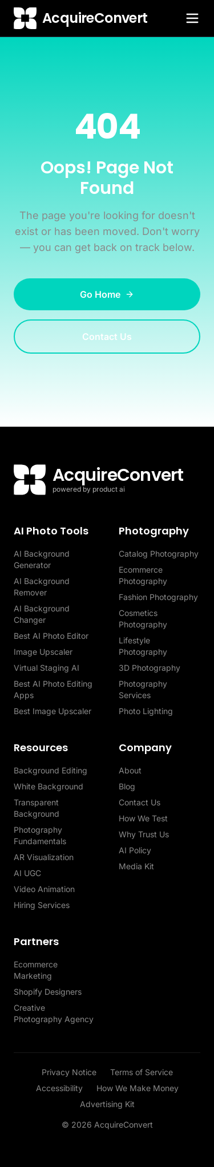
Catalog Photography (159, 553)
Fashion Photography (158, 597)
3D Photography (149, 667)
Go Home (107, 294)
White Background (48, 786)
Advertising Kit (107, 1104)
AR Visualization (44, 857)
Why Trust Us (144, 834)
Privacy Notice (69, 1072)
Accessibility (59, 1088)
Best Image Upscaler (52, 711)
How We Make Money (137, 1088)
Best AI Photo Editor (51, 636)
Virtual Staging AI (46, 667)
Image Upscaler (43, 652)
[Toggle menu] (192, 18)
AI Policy (135, 850)
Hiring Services (42, 905)
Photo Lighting (146, 711)
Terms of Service (141, 1072)
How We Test (143, 818)
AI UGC (27, 873)
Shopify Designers (48, 991)
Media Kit (136, 866)
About (130, 770)
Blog (127, 786)
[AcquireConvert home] (81, 18)
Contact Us (107, 336)
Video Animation (44, 889)
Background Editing (50, 770)
